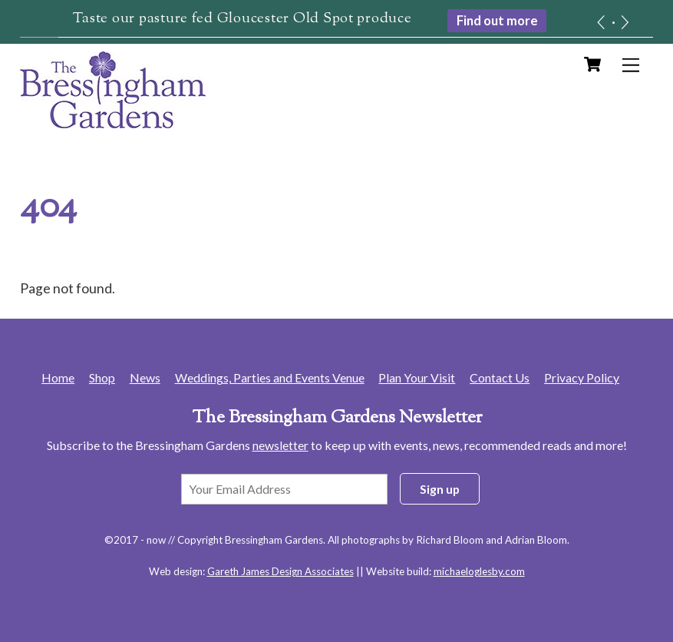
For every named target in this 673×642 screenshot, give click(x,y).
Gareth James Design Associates (280, 571)
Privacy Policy (581, 377)
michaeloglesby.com (479, 571)
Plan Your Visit (416, 377)
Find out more (497, 20)
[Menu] (630, 65)
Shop (102, 377)
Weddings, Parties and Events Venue (270, 377)
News (145, 377)
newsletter (280, 445)
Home (57, 377)
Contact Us (499, 377)
